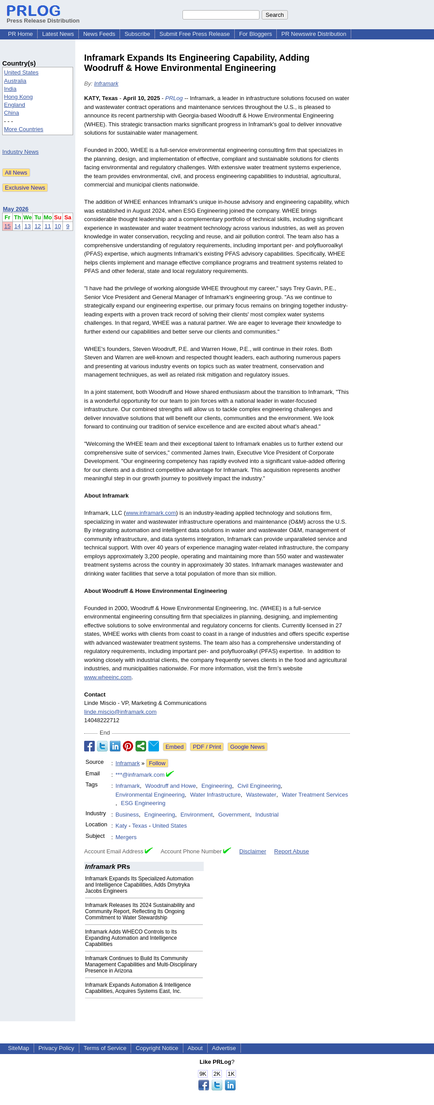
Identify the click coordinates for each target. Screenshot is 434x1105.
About (195, 1048)
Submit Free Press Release (194, 34)
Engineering (217, 785)
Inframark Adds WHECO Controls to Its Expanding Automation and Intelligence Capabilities (131, 938)
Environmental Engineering (150, 794)
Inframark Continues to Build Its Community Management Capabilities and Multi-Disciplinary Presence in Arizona (141, 964)
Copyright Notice (157, 1048)
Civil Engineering (259, 785)
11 (48, 226)
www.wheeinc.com (108, 677)
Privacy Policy (56, 1048)
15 (7, 226)
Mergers (126, 837)
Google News (247, 746)
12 (38, 226)
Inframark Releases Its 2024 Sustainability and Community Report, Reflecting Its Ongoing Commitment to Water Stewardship (139, 911)
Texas (139, 825)
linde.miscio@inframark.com (120, 711)
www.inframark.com (151, 513)
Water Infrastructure (215, 794)
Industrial (267, 814)
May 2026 (16, 209)
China (11, 112)
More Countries (23, 129)
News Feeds (99, 34)
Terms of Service (105, 1048)
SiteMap (18, 1048)
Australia (15, 81)
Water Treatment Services (315, 794)
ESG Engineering (143, 803)
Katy (121, 825)
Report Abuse (291, 851)
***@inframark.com (140, 774)
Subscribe (137, 34)
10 (57, 226)
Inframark (106, 83)
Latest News (58, 34)
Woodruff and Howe (170, 785)
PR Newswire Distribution (313, 34)
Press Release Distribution (43, 17)
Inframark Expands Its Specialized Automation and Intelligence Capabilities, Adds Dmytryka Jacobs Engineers (139, 884)
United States (21, 72)
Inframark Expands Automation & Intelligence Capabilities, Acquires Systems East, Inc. (138, 988)
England (14, 104)
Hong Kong (18, 96)
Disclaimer (252, 851)
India (10, 89)
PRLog (174, 98)
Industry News (20, 151)
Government (234, 814)
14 (17, 226)
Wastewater (261, 794)
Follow (157, 763)
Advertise (224, 1048)
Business (127, 814)
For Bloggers (255, 34)
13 (27, 226)
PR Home (20, 34)
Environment (196, 814)
